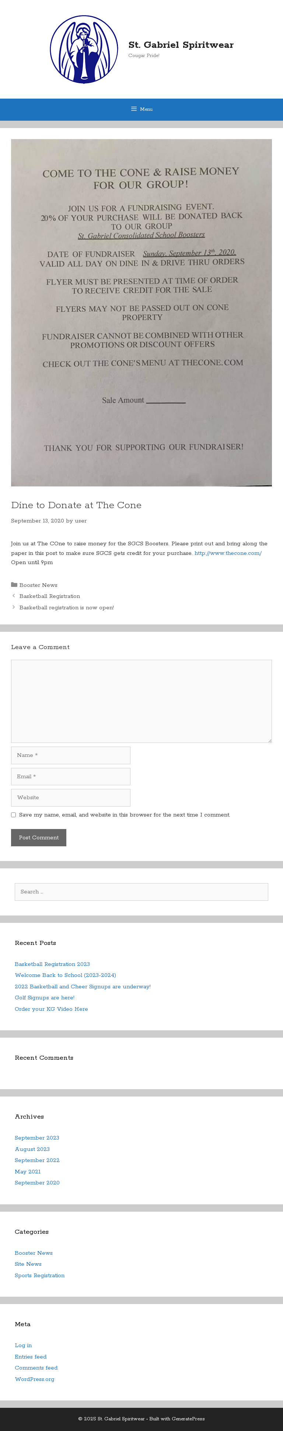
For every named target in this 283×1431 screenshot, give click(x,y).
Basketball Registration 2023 (52, 964)
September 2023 (37, 1137)
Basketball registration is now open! (67, 607)
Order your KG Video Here (51, 1009)
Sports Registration (39, 1275)
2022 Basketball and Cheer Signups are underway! (83, 986)
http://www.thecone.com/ (228, 553)
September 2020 (37, 1182)
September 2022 (37, 1160)
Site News (28, 1264)
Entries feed (30, 1356)
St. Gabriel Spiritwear (181, 45)
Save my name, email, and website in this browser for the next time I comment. (124, 814)
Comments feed (36, 1367)
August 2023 (32, 1149)
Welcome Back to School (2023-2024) (65, 975)
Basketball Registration (50, 596)
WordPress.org (35, 1379)
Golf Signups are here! (44, 997)
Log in (23, 1345)
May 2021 (28, 1171)
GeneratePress (188, 1419)
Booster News (38, 585)
